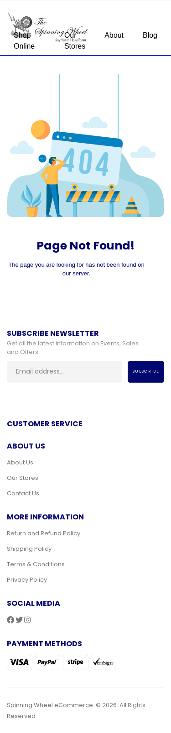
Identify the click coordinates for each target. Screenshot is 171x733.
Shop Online (24, 40)
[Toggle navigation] (153, 32)
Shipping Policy (29, 548)
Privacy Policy (27, 579)
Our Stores (74, 40)
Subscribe (146, 371)
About (114, 35)
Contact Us (23, 493)
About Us (20, 462)
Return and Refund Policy (43, 533)
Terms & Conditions (36, 564)
